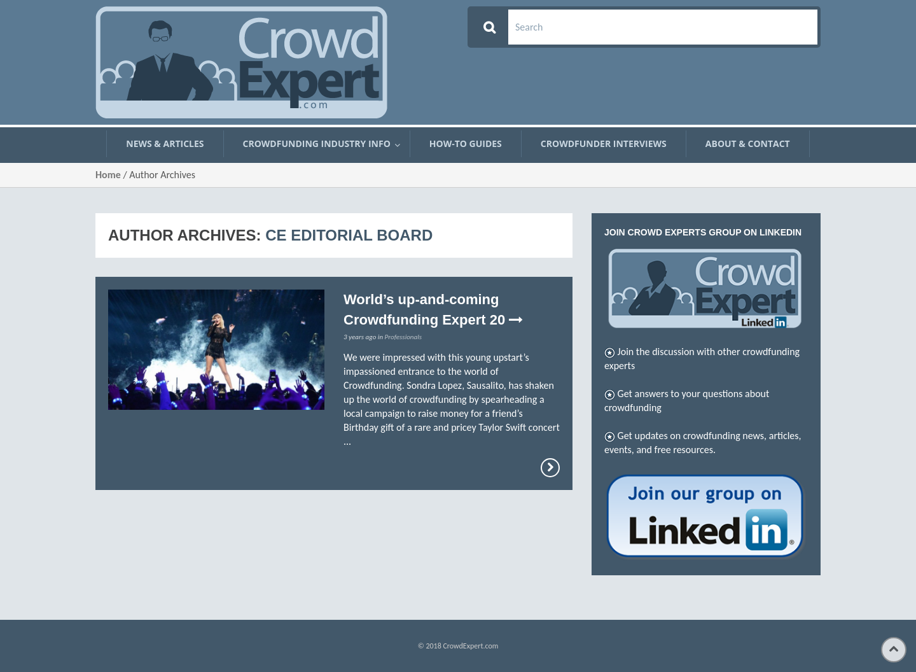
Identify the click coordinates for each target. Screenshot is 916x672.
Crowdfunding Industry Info (317, 143)
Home (108, 175)
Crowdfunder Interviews (604, 143)
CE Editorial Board (349, 235)
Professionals (403, 337)
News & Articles (165, 143)
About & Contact (747, 143)
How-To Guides (465, 143)
